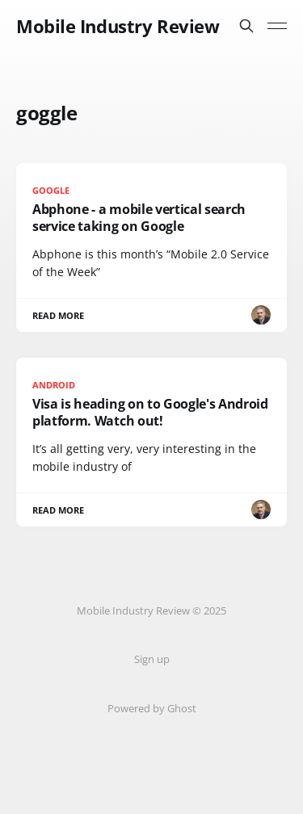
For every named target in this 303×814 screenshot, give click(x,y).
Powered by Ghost (151, 708)
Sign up (152, 659)
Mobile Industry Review (117, 26)
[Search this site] (246, 26)
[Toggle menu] (277, 26)
